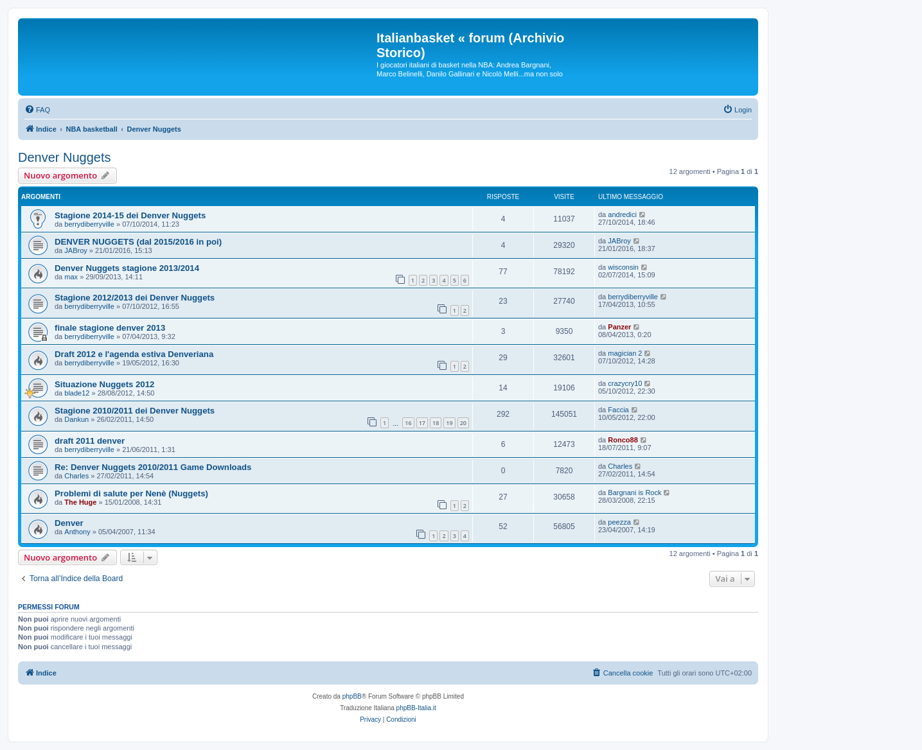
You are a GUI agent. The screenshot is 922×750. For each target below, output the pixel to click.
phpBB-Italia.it (416, 707)
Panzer (619, 327)
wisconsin (623, 267)
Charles (76, 476)
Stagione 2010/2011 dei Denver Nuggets (135, 410)
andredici (622, 214)
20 (463, 423)
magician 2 (625, 353)
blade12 (76, 393)
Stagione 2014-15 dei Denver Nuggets (130, 215)
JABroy (75, 250)
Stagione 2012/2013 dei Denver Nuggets (135, 297)
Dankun (76, 419)
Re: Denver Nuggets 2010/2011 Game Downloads (153, 467)
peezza (619, 522)
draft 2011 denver (90, 441)
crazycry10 (625, 383)
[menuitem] (37, 110)
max (71, 277)
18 (435, 423)
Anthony (77, 532)
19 (449, 423)
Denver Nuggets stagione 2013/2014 (127, 268)
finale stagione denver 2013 (110, 328)
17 (422, 423)
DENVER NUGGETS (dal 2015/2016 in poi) (138, 242)
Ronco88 (622, 440)
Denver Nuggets (64, 157)
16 (408, 423)
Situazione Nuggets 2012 (104, 384)
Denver (69, 523)
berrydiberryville (89, 224)
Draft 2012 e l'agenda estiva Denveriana (134, 354)
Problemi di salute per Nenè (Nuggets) (131, 493)
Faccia (618, 410)
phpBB (352, 696)
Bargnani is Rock (634, 492)
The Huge (80, 502)
